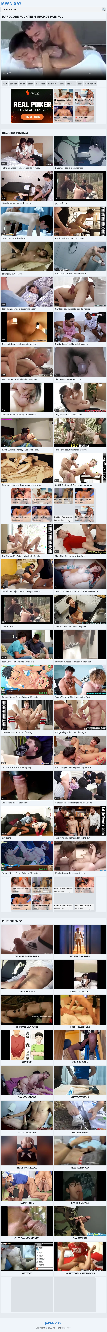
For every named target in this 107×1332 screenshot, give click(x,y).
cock (80, 83)
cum (62, 83)
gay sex (13, 83)
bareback (40, 83)
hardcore (52, 83)
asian (30, 83)
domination (90, 83)
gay (5, 83)
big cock (71, 83)
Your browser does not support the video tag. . (53, 50)
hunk (22, 83)
